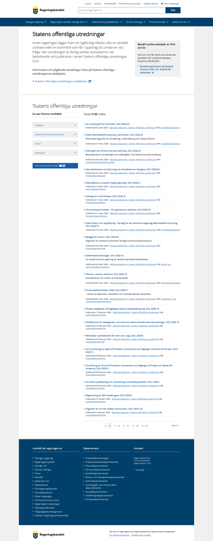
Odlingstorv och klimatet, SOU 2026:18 (105, 196)
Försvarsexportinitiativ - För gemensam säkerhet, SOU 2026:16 (118, 209)
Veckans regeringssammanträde (51, 515)
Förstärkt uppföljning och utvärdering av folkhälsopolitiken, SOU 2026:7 (123, 381)
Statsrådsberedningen (97, 458)
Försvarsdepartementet (96, 216)
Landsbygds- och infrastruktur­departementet (101, 486)
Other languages (170, 3)
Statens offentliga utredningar (142, 127)
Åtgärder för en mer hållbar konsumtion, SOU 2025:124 (114, 408)
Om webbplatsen (43, 492)
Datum (56, 143)
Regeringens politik (44, 462)
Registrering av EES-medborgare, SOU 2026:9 (109, 395)
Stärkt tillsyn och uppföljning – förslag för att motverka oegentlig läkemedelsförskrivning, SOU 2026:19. (132, 225)
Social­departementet (96, 491)
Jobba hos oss (42, 481)
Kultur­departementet (97, 481)
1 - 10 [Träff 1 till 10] (108, 425)
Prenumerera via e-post (130, 3)
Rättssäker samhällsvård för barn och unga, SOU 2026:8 (114, 335)
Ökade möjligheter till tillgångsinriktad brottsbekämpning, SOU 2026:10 (122, 308)
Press (38, 473)
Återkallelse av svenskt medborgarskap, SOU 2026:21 (113, 182)
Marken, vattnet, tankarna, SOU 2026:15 (106, 274)
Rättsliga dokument (118, 127)
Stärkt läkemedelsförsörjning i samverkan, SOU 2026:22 (114, 134)
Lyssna (88, 3)
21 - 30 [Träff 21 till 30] (126, 425)
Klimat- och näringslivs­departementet (105, 477)
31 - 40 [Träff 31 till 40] (135, 425)
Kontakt (39, 477)
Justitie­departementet (97, 473)
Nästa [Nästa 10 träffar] (174, 425)
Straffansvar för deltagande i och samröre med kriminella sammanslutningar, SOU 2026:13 (132, 322)
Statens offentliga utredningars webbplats (61, 81)
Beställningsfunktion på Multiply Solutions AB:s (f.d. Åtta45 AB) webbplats (156, 69)
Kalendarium (41, 484)
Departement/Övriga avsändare (56, 134)
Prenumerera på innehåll (50, 165)
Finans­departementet (97, 465)
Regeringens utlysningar (47, 503)
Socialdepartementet (170, 127)
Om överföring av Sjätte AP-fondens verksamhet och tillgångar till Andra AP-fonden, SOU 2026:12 (132, 351)
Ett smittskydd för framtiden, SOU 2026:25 (107, 124)
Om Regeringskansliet (46, 488)
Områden (56, 125)
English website (151, 3)
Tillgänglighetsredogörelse (48, 511)
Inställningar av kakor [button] (141, 535)
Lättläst (97, 3)
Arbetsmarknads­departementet (102, 462)
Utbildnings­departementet (99, 495)
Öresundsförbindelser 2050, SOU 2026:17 (107, 290)
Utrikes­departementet (97, 499)
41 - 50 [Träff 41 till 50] (144, 425)
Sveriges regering (44, 458)
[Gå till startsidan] (48, 10)
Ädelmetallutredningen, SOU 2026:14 (105, 255)
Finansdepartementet (95, 175)
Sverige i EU (41, 465)
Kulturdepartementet (170, 283)
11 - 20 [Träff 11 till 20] (117, 425)
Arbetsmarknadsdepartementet (100, 162)
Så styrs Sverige (43, 469)
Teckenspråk (110, 3)
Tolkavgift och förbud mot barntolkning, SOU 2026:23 (113, 150)
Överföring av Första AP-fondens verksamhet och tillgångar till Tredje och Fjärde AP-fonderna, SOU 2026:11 (129, 367)
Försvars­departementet (98, 469)
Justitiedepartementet (96, 189)
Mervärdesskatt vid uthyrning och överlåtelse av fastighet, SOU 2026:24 (123, 169)
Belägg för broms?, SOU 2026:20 (102, 236)
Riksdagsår (56, 153)
